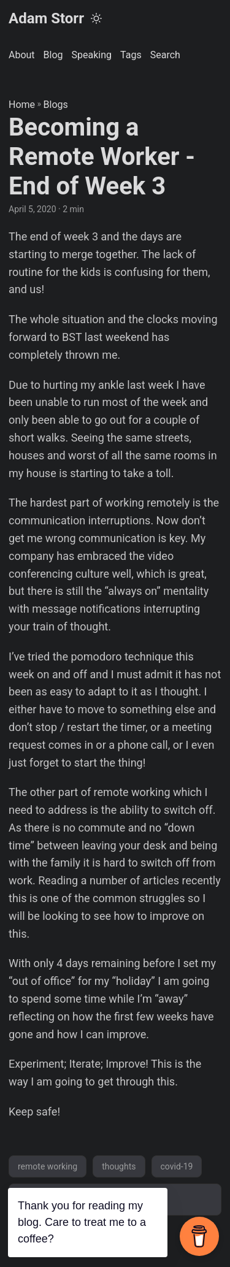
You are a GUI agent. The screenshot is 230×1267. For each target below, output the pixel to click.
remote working (47, 1166)
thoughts (119, 1166)
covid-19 (177, 1166)
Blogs (56, 104)
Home (22, 104)
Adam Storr (46, 18)
